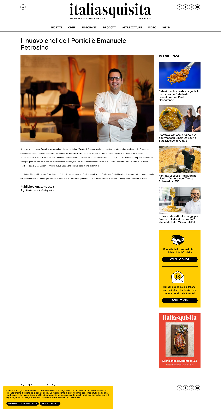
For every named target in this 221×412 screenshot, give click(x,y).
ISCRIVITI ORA (180, 300)
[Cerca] (23, 7)
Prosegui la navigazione (22, 403)
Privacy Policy (50, 403)
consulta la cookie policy (26, 395)
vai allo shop (180, 259)
